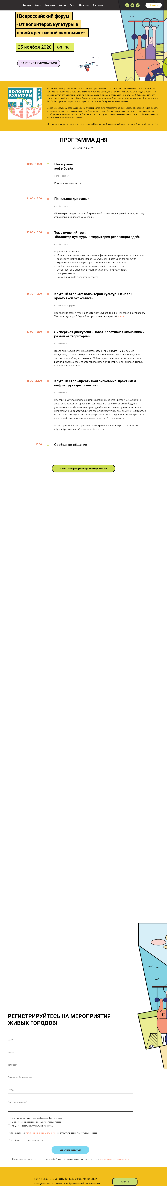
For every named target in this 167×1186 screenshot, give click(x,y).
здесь (121, 316)
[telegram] (138, 5)
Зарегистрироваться (70, 1150)
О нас (38, 5)
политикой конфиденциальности (40, 1133)
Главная (27, 5)
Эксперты (50, 5)
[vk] (127, 5)
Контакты (98, 5)
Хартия (62, 5)
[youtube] (132, 5)
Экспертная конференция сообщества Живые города (34, 1122)
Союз (72, 5)
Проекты (84, 5)
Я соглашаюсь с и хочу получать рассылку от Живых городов (52, 1133)
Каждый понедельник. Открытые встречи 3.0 (30, 1126)
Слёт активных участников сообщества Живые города (35, 1118)
